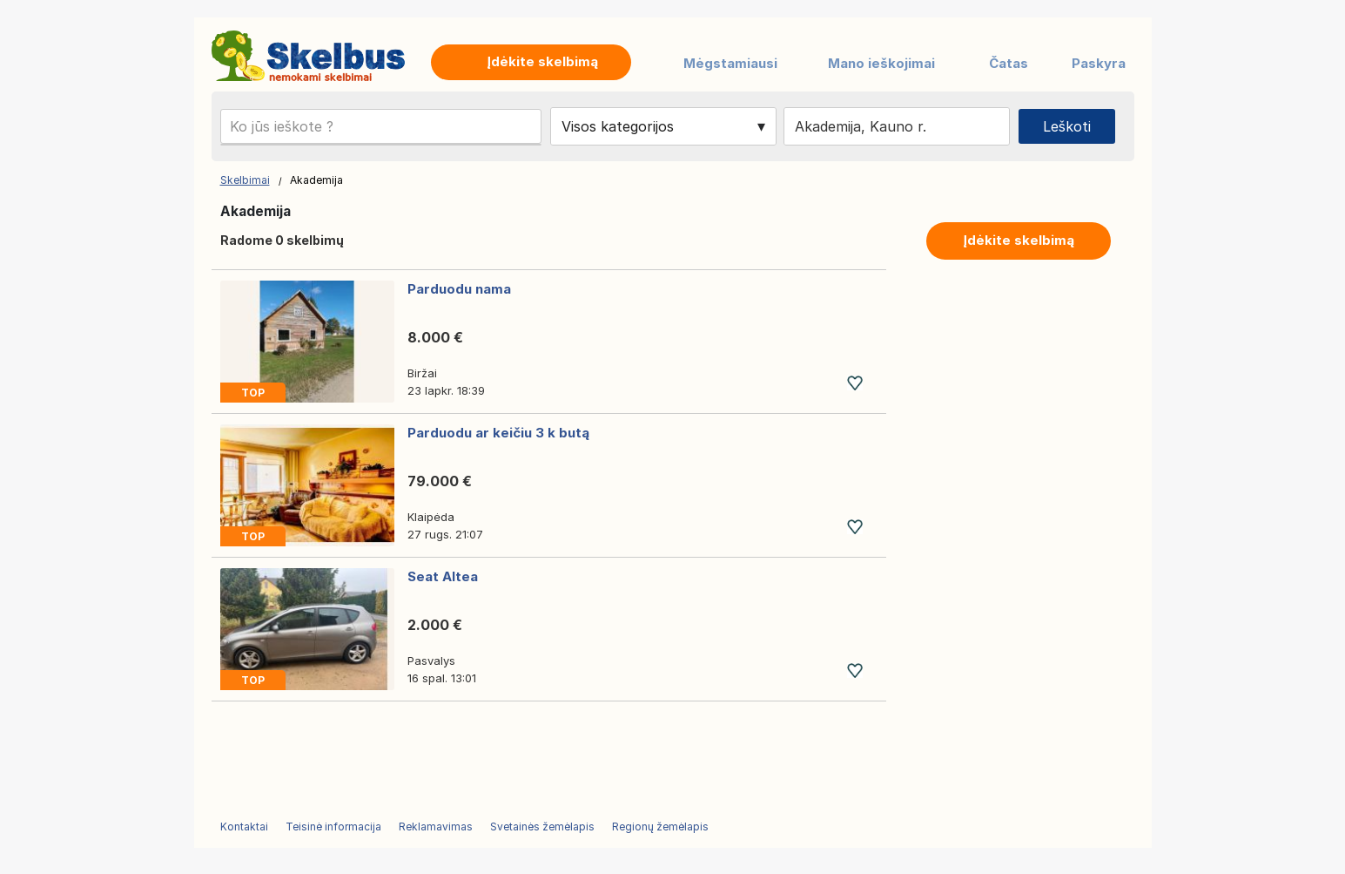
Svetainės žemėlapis (542, 826)
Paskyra (1099, 63)
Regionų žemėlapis (660, 826)
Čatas (1008, 63)
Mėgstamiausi (730, 63)
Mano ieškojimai (881, 63)
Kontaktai (244, 826)
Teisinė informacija (333, 826)
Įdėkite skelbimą (1018, 240)
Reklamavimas (436, 826)
